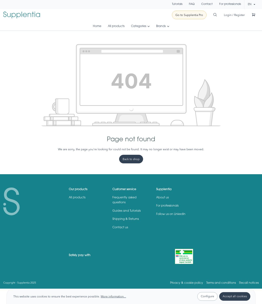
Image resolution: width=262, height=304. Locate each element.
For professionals (230, 4)
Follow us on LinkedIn (170, 214)
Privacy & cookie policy (186, 283)
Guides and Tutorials (126, 211)
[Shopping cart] (253, 15)
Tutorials (177, 4)
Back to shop (131, 159)
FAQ (192, 4)
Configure (207, 296)
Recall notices (249, 283)
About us (162, 197)
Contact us (120, 227)
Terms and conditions (221, 283)
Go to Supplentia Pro (189, 15)
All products (77, 197)
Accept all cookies (235, 296)
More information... (113, 296)
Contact (207, 4)
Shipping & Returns (125, 219)
